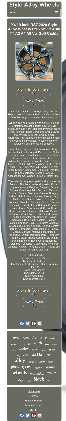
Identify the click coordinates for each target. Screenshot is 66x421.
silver (42, 361)
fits (34, 337)
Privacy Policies (34, 400)
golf (16, 337)
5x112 (37, 354)
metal (29, 381)
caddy (50, 361)
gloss (15, 366)
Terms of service (34, 405)
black (39, 379)
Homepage (34, 391)
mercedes (37, 373)
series (24, 348)
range (52, 338)
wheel (44, 350)
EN (31, 409)
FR (37, 409)
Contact (34, 396)
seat (14, 350)
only (18, 355)
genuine (51, 367)
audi (38, 342)
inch (48, 355)
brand (14, 344)
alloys (21, 380)
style (51, 372)
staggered (38, 367)
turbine (54, 344)
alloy (20, 360)
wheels (19, 372)
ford (48, 380)
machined (32, 362)
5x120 (43, 337)
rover (52, 349)
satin (47, 344)
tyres (26, 366)
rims (26, 338)
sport (35, 349)
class (26, 355)
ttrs (29, 343)
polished (22, 345)
